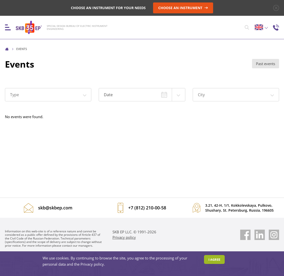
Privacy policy (124, 237)
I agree (214, 259)
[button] (48, 94)
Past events (265, 63)
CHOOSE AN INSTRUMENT (183, 7)
